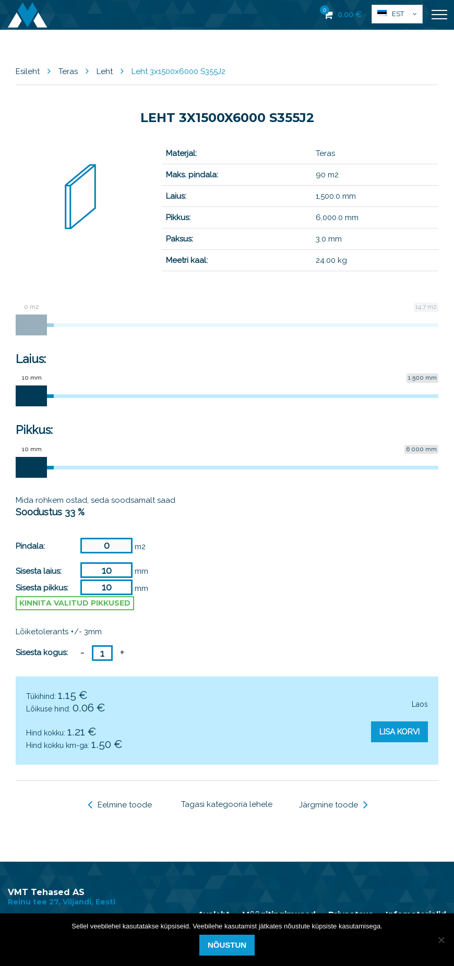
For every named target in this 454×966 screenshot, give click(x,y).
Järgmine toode (333, 805)
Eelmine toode (120, 805)
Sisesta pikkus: (42, 588)
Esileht (28, 71)
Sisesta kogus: (42, 652)
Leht (105, 71)
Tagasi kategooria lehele (226, 804)
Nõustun (227, 944)
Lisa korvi (399, 731)
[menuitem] (397, 14)
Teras (68, 71)
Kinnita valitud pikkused (74, 603)
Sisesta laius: (39, 571)
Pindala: (30, 546)
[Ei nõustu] (441, 940)
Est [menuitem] (398, 14)
